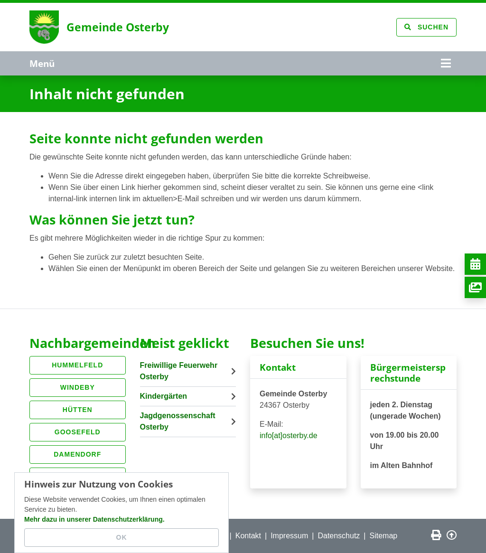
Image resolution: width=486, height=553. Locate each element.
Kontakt (248, 536)
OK (121, 537)
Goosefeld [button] (78, 432)
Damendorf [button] (77, 454)
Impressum (289, 536)
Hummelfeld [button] (77, 365)
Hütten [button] (78, 409)
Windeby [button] (77, 387)
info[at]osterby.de (289, 435)
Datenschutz (339, 536)
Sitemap (384, 536)
